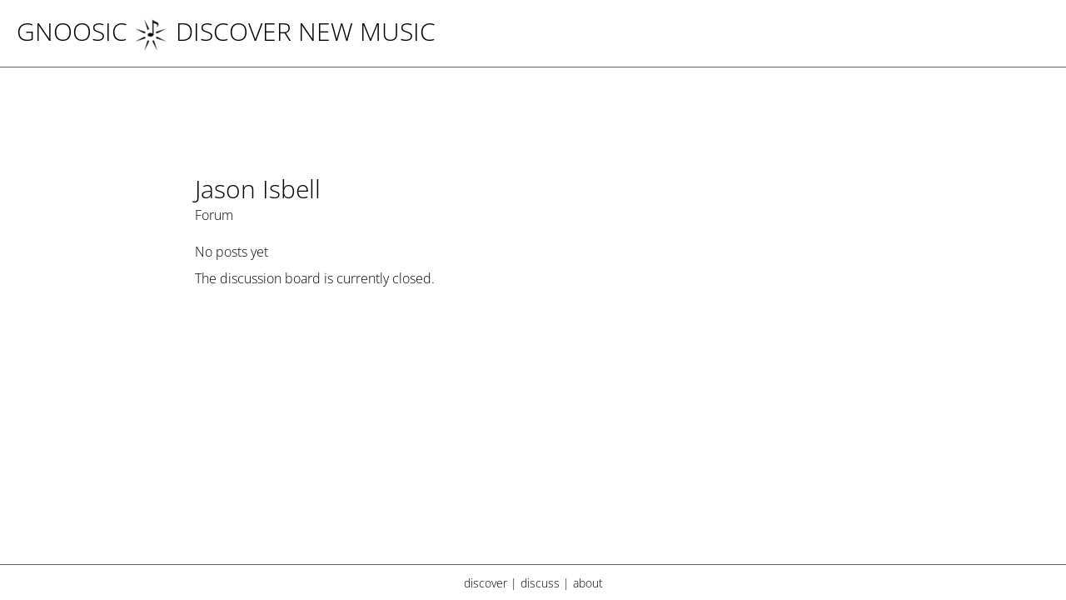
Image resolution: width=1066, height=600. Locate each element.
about (588, 583)
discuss (540, 583)
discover (485, 583)
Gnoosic (72, 31)
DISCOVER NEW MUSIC (285, 31)
